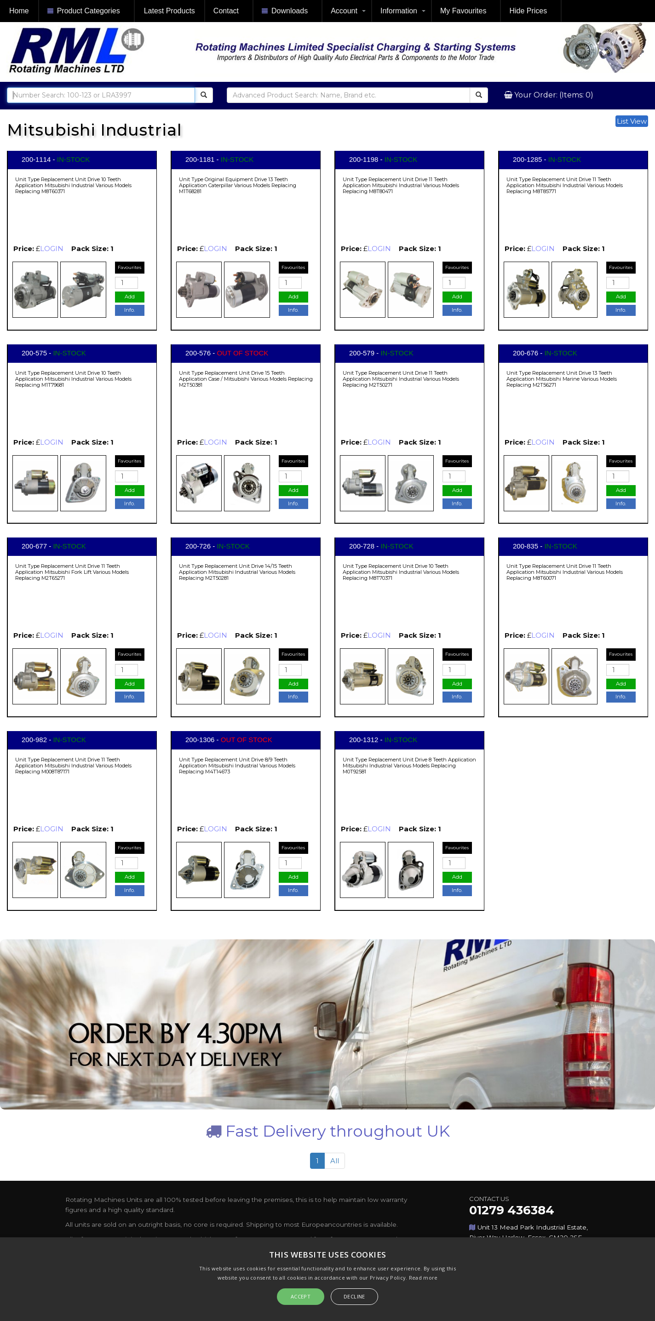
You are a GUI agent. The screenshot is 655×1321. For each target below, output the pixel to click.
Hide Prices (528, 11)
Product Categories (83, 11)
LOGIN (51, 248)
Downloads (285, 11)
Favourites (129, 267)
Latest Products (169, 11)
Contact (226, 11)
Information (398, 11)
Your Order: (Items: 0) (552, 95)
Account (344, 11)
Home (19, 11)
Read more (423, 1277)
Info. (129, 310)
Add (130, 296)
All (334, 1160)
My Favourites (463, 11)
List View (632, 121)
